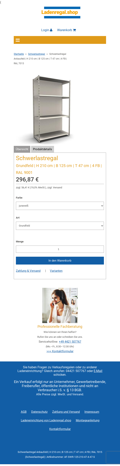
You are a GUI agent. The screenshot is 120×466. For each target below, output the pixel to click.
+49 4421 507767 (70, 341)
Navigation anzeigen (18, 40)
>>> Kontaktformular (60, 351)
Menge (20, 241)
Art (17, 217)
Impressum (91, 412)
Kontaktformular (60, 429)
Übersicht (22, 149)
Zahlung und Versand (66, 412)
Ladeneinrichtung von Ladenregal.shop (46, 420)
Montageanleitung (87, 420)
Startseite (19, 54)
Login (46, 30)
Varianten (56, 271)
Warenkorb (66, 30)
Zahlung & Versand (28, 271)
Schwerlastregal (36, 54)
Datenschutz (39, 412)
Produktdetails (42, 149)
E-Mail (98, 371)
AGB (24, 412)
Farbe (19, 197)
